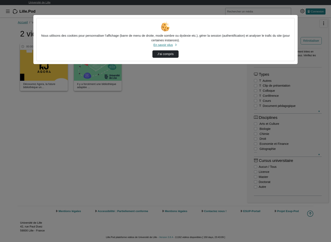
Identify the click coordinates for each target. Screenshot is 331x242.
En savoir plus (165, 45)
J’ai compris (165, 54)
